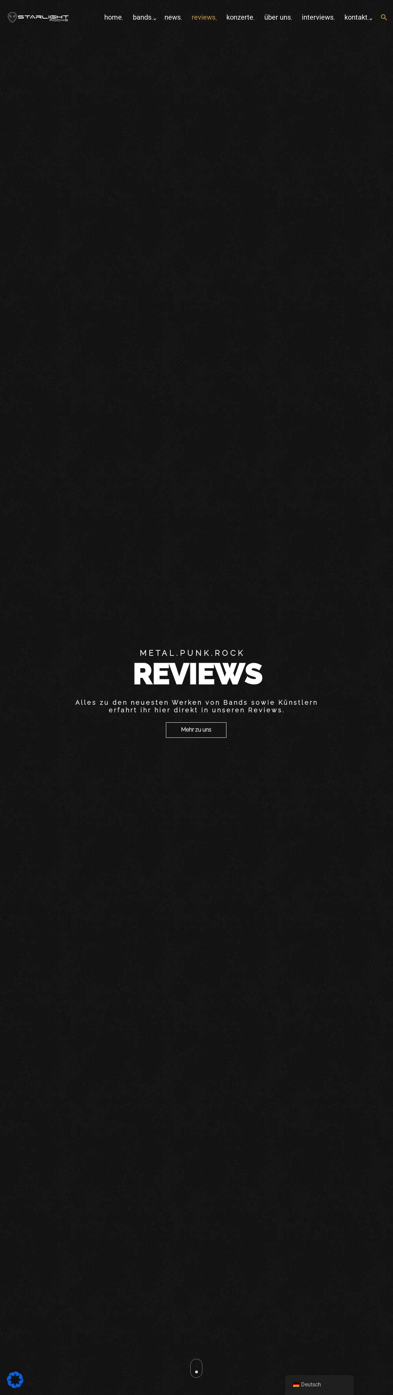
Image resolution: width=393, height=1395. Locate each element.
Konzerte (239, 17)
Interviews (317, 17)
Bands (142, 17)
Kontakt (356, 17)
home (113, 17)
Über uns (277, 17)
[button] (384, 17)
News (172, 17)
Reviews (203, 17)
